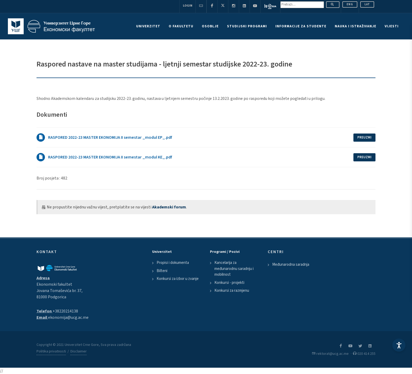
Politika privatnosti (51, 351)
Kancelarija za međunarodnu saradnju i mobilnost (234, 268)
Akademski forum (169, 207)
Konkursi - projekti (229, 282)
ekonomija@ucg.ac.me (68, 317)
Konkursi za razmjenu (231, 290)
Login (187, 5)
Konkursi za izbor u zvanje (178, 278)
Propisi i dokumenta (173, 262)
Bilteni (162, 271)
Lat (367, 4)
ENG (350, 4)
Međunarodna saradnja (290, 264)
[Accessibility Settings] (398, 345)
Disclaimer (78, 351)
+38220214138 (65, 311)
